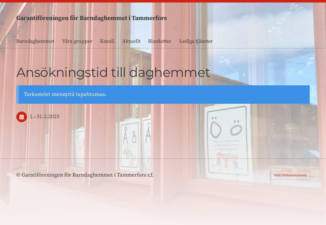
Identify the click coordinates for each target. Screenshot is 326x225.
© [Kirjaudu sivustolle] (19, 175)
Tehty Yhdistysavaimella (290, 175)
